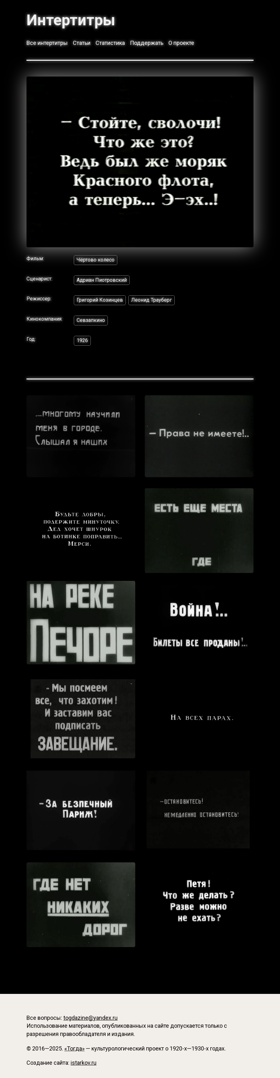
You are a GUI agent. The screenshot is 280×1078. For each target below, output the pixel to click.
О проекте (181, 43)
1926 (82, 340)
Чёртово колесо (95, 260)
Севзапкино (91, 320)
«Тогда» (74, 1048)
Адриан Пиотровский (102, 280)
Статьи (81, 43)
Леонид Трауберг (151, 300)
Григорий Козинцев (100, 300)
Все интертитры (47, 43)
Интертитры (70, 20)
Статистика (110, 43)
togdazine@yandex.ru (90, 1017)
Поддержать (146, 43)
